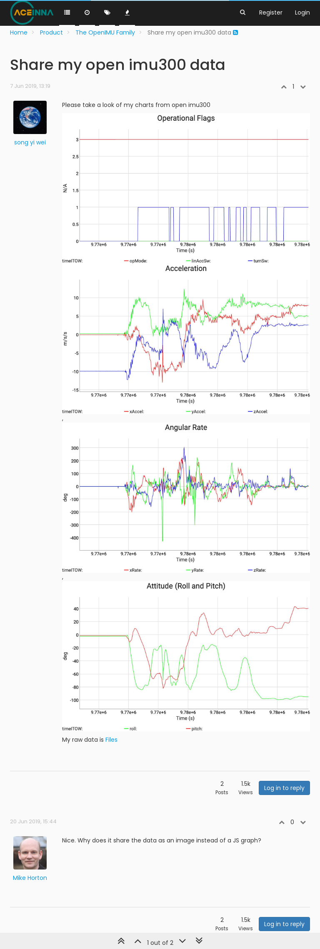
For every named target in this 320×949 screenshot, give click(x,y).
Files (111, 739)
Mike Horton (30, 878)
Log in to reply (284, 788)
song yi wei (30, 142)
